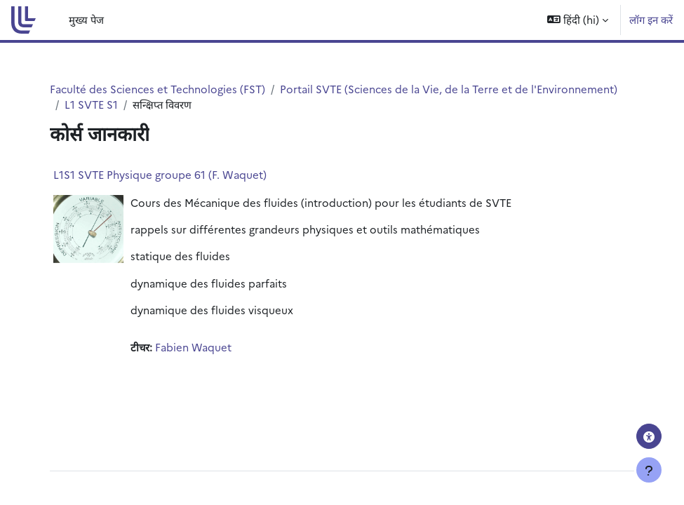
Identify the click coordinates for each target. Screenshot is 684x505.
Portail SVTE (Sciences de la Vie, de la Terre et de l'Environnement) (448, 88)
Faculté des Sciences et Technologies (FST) (157, 88)
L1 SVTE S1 (91, 104)
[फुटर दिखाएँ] (649, 470)
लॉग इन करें (651, 19)
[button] (577, 20)
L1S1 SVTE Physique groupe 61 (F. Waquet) (160, 174)
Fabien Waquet (193, 346)
